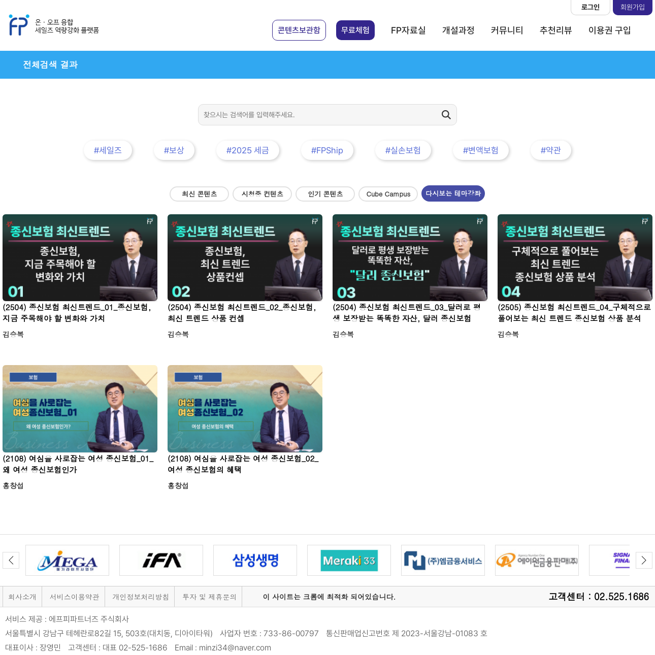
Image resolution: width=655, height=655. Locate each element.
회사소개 (22, 597)
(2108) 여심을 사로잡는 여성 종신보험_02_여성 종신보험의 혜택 (243, 464)
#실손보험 (403, 150)
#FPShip (327, 150)
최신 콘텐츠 (199, 194)
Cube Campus (389, 194)
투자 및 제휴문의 (209, 597)
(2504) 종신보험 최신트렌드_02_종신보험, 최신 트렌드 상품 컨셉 (242, 312)
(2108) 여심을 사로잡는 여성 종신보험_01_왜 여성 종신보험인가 (78, 464)
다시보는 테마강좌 (452, 193)
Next (644, 560)
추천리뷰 (556, 30)
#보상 (174, 150)
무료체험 (355, 30)
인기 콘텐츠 (325, 194)
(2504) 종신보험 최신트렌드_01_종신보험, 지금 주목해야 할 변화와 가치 (77, 312)
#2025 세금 (247, 150)
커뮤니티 (507, 30)
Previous (11, 560)
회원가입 (632, 7)
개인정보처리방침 (140, 597)
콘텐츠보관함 (299, 30)
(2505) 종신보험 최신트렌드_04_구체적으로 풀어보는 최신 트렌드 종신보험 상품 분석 (574, 312)
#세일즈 (108, 150)
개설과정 (458, 30)
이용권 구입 (609, 30)
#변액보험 (481, 150)
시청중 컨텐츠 (262, 194)
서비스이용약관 (75, 597)
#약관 (551, 150)
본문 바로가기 (0, 0)
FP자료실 (408, 30)
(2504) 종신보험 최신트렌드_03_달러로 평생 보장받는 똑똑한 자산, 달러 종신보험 (407, 312)
